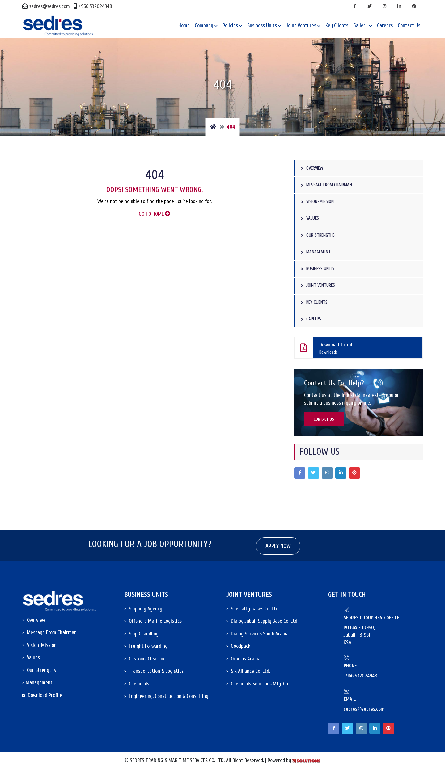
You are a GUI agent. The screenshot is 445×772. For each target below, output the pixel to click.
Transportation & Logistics (154, 673)
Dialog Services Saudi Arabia (257, 635)
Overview (313, 168)
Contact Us (409, 25)
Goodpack (238, 648)
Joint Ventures (301, 25)
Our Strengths (319, 235)
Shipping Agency (143, 610)
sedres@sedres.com (46, 6)
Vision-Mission (319, 202)
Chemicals (136, 685)
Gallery (360, 25)
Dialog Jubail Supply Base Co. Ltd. (262, 623)
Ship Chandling (141, 635)
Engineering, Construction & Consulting (166, 698)
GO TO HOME (154, 214)
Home (184, 25)
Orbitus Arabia (243, 660)
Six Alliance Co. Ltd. (248, 673)
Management (317, 252)
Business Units (262, 25)
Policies (230, 25)
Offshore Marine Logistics (153, 623)
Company (204, 25)
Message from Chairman (328, 185)
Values (310, 218)
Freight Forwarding (145, 648)
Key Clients (336, 25)
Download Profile (355, 348)
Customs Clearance (146, 660)
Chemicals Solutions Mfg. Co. (257, 685)
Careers (385, 25)
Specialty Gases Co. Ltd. (252, 610)
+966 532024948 (93, 6)
